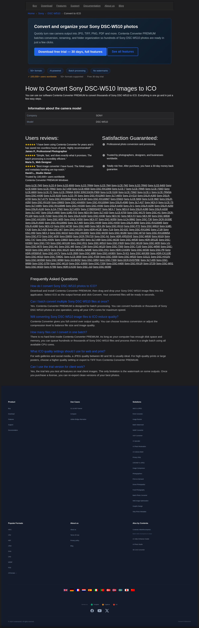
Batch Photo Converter (140, 495)
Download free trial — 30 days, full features (70, 51)
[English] (66, 591)
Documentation (92, 5)
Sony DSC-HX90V (106, 253)
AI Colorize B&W (138, 452)
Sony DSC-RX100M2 (56, 222)
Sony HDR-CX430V (120, 250)
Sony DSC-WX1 (164, 263)
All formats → (12, 573)
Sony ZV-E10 (130, 195)
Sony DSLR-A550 (73, 219)
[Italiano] (96, 591)
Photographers (137, 473)
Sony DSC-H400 (115, 263)
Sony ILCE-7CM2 (42, 216)
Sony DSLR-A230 (77, 216)
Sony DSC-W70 (33, 246)
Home (31, 13)
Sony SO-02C (121, 229)
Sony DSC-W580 (55, 260)
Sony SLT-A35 (39, 229)
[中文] (133, 591)
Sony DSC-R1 (59, 216)
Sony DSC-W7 (55, 229)
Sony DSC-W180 (118, 233)
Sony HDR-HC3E (92, 229)
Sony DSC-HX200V (79, 233)
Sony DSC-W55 (55, 219)
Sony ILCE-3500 (69, 253)
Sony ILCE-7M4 (102, 185)
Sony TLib (107, 229)
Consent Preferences (184, 621)
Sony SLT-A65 (75, 222)
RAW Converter (138, 414)
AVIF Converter (137, 435)
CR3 (9, 557)
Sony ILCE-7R (69, 195)
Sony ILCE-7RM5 (135, 188)
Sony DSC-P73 (33, 236)
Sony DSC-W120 (96, 246)
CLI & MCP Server (76, 408)
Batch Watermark (138, 425)
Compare (73, 414)
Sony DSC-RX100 (41, 202)
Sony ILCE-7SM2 (127, 192)
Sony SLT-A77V (40, 199)
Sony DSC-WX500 (35, 260)
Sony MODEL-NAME (81, 250)
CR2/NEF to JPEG (138, 463)
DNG (9, 551)
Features (61, 5)
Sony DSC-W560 (151, 246)
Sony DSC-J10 (84, 266)
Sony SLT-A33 (100, 212)
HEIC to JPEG (137, 408)
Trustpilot (94, 604)
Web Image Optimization (140, 501)
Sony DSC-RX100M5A (158, 233)
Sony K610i (158, 236)
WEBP (10, 562)
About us (110, 5)
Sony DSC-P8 (157, 250)
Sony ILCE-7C (44, 192)
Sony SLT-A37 (136, 202)
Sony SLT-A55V (71, 209)
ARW (10, 546)
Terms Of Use (74, 535)
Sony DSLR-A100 (34, 209)
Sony (41, 13)
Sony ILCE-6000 (65, 185)
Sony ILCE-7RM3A (161, 192)
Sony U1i (165, 243)
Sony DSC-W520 (127, 256)
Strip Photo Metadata (139, 511)
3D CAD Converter (139, 550)
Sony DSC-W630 (142, 236)
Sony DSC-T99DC (53, 256)
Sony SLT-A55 (148, 260)
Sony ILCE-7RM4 (84, 185)
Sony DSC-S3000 (78, 263)
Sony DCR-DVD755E (128, 260)
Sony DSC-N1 (101, 236)
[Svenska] (120, 591)
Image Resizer (137, 419)
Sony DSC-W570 (41, 250)
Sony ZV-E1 (123, 253)
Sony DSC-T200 (97, 263)
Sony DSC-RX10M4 (100, 188)
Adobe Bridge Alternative (78, 419)
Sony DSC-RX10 (114, 226)
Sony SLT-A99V (33, 205)
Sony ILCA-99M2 (126, 219)
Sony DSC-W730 (63, 226)
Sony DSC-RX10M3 (94, 195)
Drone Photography (139, 484)
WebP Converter (138, 430)
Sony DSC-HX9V (45, 239)
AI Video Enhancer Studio (141, 539)
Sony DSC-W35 (151, 243)
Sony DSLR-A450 (113, 205)
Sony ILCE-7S (165, 202)
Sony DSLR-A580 (118, 202)
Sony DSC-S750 (41, 263)
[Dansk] (108, 591)
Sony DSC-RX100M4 (97, 202)
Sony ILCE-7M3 (33, 185)
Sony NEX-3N (97, 226)
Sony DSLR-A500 (34, 222)
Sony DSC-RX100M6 (54, 205)
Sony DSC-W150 (99, 233)
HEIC (10, 529)
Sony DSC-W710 (136, 233)
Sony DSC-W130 (133, 243)
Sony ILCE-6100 (52, 195)
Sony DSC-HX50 (111, 222)
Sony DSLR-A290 (144, 205)
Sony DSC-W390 (102, 266)
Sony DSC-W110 (59, 263)
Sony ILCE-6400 (156, 185)
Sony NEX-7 (108, 209)
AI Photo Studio (138, 544)
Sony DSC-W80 (87, 253)
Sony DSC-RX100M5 (151, 222)
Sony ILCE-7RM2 (46, 188)
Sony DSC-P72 (132, 226)
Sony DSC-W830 (161, 216)
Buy (35, 5)
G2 (115, 604)
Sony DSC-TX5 (42, 243)
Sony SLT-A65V (114, 195)
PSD (9, 567)
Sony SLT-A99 (92, 239)
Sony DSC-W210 (59, 233)
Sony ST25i (149, 263)
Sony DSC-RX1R (133, 263)
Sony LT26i (81, 246)
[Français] (78, 591)
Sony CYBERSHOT (91, 209)
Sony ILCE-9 (49, 185)
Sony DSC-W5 (66, 246)
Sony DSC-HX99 (92, 222)
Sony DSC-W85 (81, 226)
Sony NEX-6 (122, 209)
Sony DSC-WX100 (60, 243)
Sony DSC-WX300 (140, 253)
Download (46, 5)
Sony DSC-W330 (140, 250)
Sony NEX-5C (113, 216)
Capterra (106, 604)
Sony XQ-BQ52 (72, 260)
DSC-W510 (54, 13)
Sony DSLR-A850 (129, 222)
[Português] (102, 591)
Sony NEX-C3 (46, 226)
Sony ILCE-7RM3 (138, 185)
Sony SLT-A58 (63, 188)
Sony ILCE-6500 (81, 188)
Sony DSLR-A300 (147, 195)
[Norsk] (114, 591)
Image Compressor (139, 468)
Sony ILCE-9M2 (150, 199)
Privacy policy (74, 540)
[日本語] (127, 591)
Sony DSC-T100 (132, 246)
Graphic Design (138, 506)
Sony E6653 (65, 236)
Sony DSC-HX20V (73, 229)
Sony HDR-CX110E (160, 253)
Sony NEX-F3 (128, 216)
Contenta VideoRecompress (142, 529)
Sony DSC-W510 (97, 243)
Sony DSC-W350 (108, 219)
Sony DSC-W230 (110, 239)
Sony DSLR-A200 (163, 205)
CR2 (9, 535)
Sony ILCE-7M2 (119, 185)
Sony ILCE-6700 (118, 212)
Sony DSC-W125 (60, 250)
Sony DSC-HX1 (100, 250)
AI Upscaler (136, 441)
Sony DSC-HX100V (35, 219)
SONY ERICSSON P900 (87, 192)
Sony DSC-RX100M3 (60, 199)
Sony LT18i (157, 229)
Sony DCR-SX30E (162, 219)
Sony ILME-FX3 (68, 212)
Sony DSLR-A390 (139, 209)
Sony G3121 (143, 256)
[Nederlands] (84, 591)
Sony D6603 (57, 202)
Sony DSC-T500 (114, 246)
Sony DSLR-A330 (158, 209)
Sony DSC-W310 (34, 256)
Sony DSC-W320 (34, 266)
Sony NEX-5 (151, 202)
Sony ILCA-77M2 (54, 209)
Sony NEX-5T (90, 219)
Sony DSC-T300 (108, 260)
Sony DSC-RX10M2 (139, 229)
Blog (121, 5)
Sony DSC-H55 (77, 239)
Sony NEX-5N (85, 212)
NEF (9, 540)
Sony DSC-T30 (144, 219)
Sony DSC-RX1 (79, 243)
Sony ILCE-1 (144, 192)
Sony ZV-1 (128, 205)
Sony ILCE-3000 (72, 256)
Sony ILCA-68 (79, 199)
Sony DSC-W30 (50, 236)
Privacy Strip (137, 457)
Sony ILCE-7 (118, 188)
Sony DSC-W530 (129, 239)
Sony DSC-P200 (91, 256)
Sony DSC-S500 (109, 256)
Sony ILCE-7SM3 (154, 188)
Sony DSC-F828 (115, 243)
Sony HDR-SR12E (148, 239)
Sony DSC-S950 (90, 260)
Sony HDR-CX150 (66, 266)
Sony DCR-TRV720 (83, 236)
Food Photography (138, 490)
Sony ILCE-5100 (109, 192)
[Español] (90, 591)
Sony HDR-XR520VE (121, 236)
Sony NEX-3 (42, 233)
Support (74, 5)
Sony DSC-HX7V (51, 253)
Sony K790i (50, 266)
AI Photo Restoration (139, 446)
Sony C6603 (61, 239)
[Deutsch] (72, 591)
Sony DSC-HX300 (75, 205)
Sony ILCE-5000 (132, 199)
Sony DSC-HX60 (94, 205)
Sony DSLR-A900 (50, 212)
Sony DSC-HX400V (75, 202)
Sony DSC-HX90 (96, 216)
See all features (123, 51)
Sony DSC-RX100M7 (98, 199)
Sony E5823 (116, 199)
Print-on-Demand (138, 479)
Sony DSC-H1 (153, 212)
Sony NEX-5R (143, 216)
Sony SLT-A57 (32, 212)
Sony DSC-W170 (136, 212)
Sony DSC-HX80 (34, 195)
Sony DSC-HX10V (160, 256)
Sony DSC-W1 (50, 246)
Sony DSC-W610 (150, 226)
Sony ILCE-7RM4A (63, 192)
